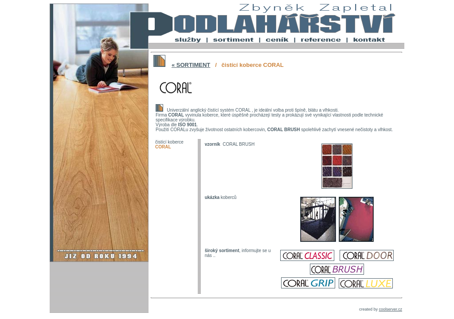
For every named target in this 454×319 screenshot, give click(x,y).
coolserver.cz (390, 309)
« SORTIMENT (191, 65)
